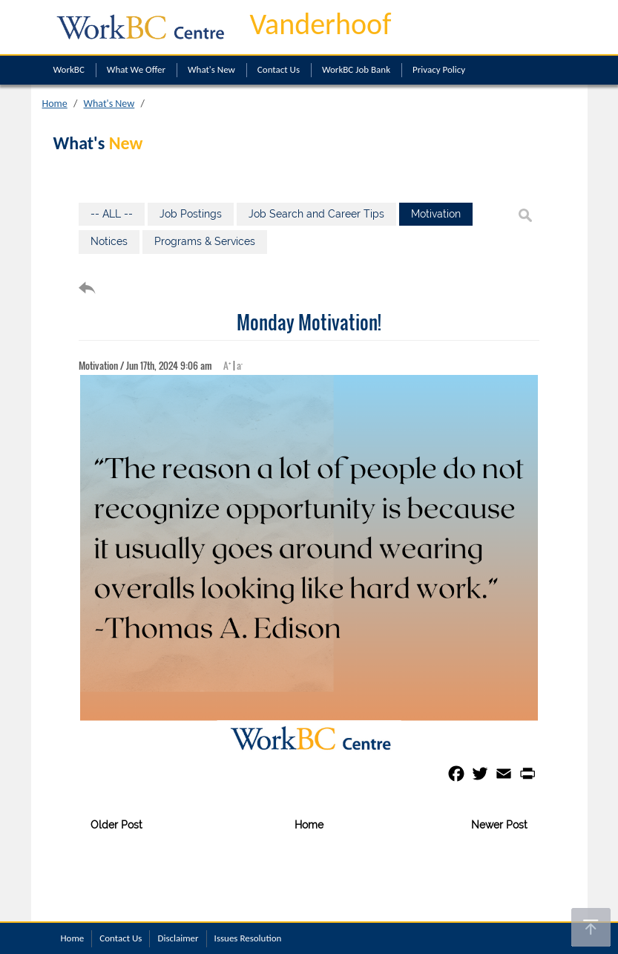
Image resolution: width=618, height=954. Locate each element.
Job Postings (191, 214)
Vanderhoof (321, 24)
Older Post (116, 825)
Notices (109, 241)
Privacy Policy (438, 69)
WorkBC (69, 69)
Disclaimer (177, 938)
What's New (211, 69)
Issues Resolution (248, 938)
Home (55, 103)
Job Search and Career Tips (316, 214)
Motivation (436, 214)
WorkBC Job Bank (356, 69)
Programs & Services (204, 241)
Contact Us (278, 69)
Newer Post (499, 825)
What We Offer (136, 69)
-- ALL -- (112, 214)
